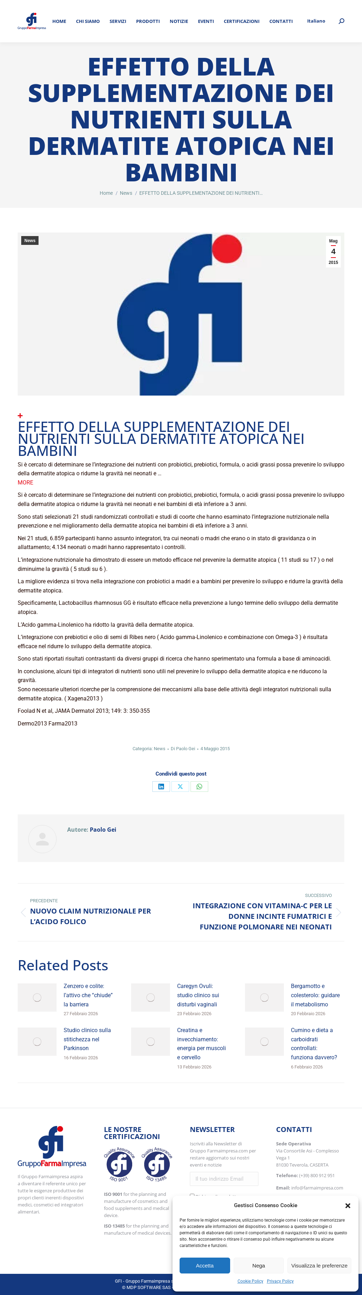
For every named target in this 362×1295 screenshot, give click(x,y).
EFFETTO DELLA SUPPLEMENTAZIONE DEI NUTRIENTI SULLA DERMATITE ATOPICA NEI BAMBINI (161, 438)
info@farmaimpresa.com (317, 1188)
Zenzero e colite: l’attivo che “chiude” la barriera (88, 995)
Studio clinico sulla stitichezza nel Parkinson (87, 1039)
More (25, 482)
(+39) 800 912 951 (317, 1175)
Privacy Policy (280, 1281)
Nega (258, 1266)
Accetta (205, 1266)
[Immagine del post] (37, 997)
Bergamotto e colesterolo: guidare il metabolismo (315, 995)
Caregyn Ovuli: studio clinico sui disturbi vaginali (198, 995)
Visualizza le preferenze (319, 1266)
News (29, 240)
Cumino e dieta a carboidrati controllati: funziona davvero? (314, 1044)
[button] (347, 1205)
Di (183, 748)
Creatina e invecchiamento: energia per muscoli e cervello (201, 1044)
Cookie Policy (250, 1281)
